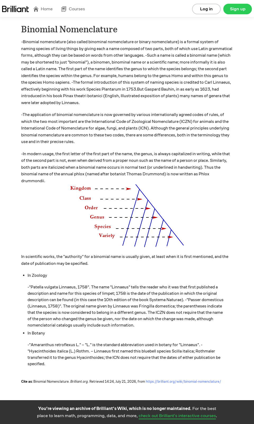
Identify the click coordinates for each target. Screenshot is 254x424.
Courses (73, 9)
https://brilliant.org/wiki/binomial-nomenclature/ (183, 382)
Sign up (238, 9)
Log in (206, 9)
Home (43, 9)
